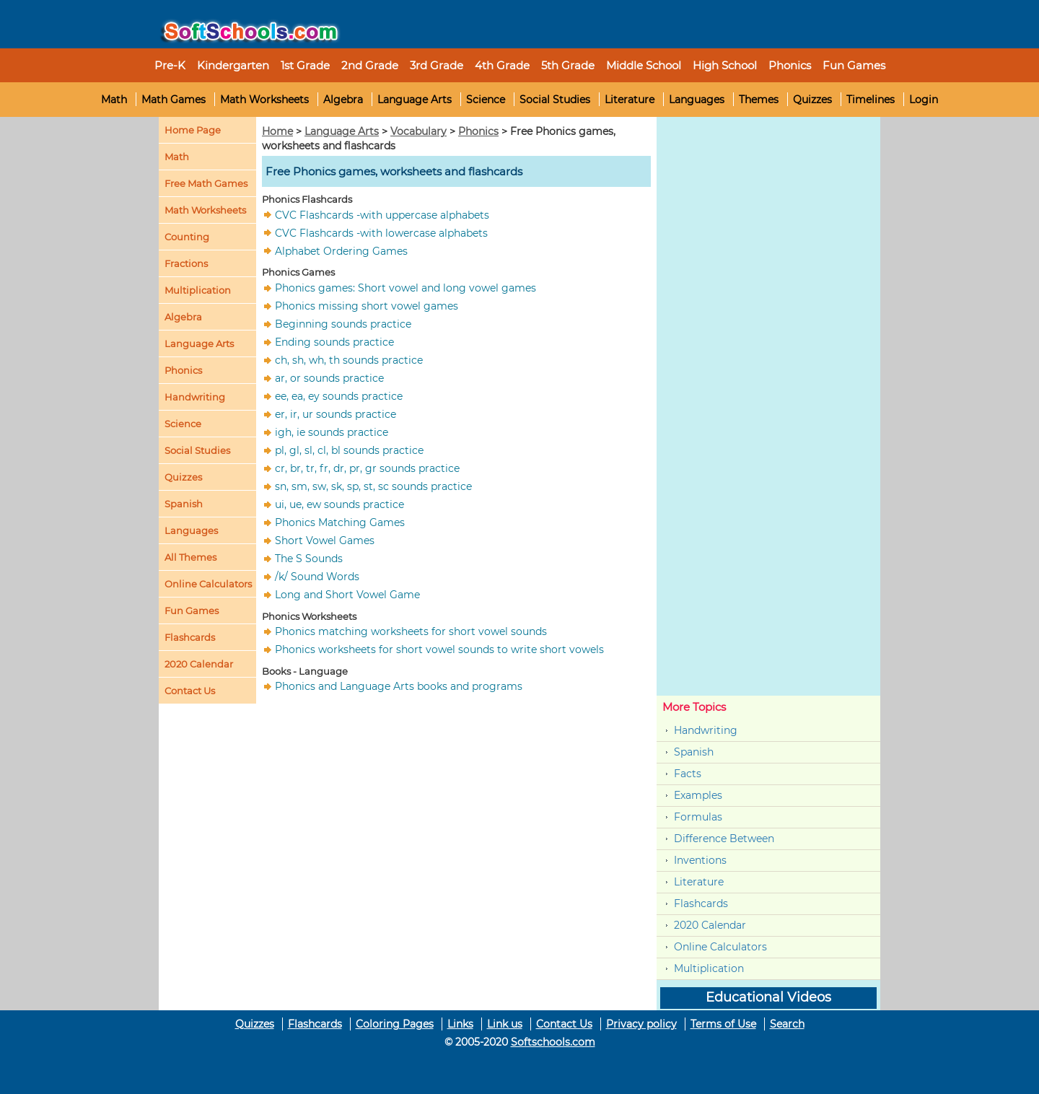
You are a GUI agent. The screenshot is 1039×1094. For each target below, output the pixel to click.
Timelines (870, 99)
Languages (696, 99)
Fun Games (854, 65)
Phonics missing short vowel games (366, 305)
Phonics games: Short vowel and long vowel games (405, 287)
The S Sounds (309, 558)
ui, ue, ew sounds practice (339, 504)
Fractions (186, 263)
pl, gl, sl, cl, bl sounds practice (349, 450)
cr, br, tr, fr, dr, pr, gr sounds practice (367, 468)
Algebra (343, 99)
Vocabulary (418, 131)
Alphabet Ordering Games (341, 250)
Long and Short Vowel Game (347, 594)
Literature (629, 99)
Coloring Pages (395, 1024)
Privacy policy (641, 1024)
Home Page (193, 130)
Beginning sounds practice (343, 324)
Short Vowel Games (324, 540)
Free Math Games (206, 183)
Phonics (183, 370)
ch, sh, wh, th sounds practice (349, 360)
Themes (759, 99)
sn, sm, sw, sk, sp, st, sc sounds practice (373, 486)
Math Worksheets (264, 99)
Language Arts (414, 99)
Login (923, 99)
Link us (504, 1024)
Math (114, 99)
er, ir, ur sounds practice (335, 414)
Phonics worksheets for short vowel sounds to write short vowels (439, 649)
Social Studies (555, 99)
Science (485, 99)
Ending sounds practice (334, 342)
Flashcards (701, 903)
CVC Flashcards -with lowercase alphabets (381, 232)
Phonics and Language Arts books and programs (398, 686)
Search (787, 1024)
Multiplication (198, 290)
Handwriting (195, 397)
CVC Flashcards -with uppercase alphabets (382, 214)
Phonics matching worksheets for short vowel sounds (411, 631)
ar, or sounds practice (329, 378)
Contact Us (564, 1024)
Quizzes (812, 99)
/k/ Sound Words (317, 576)
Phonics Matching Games (340, 522)
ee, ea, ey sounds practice (339, 396)
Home (277, 131)
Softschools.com (553, 1042)
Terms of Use (723, 1024)
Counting (187, 236)
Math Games (173, 99)
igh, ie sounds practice (331, 432)
